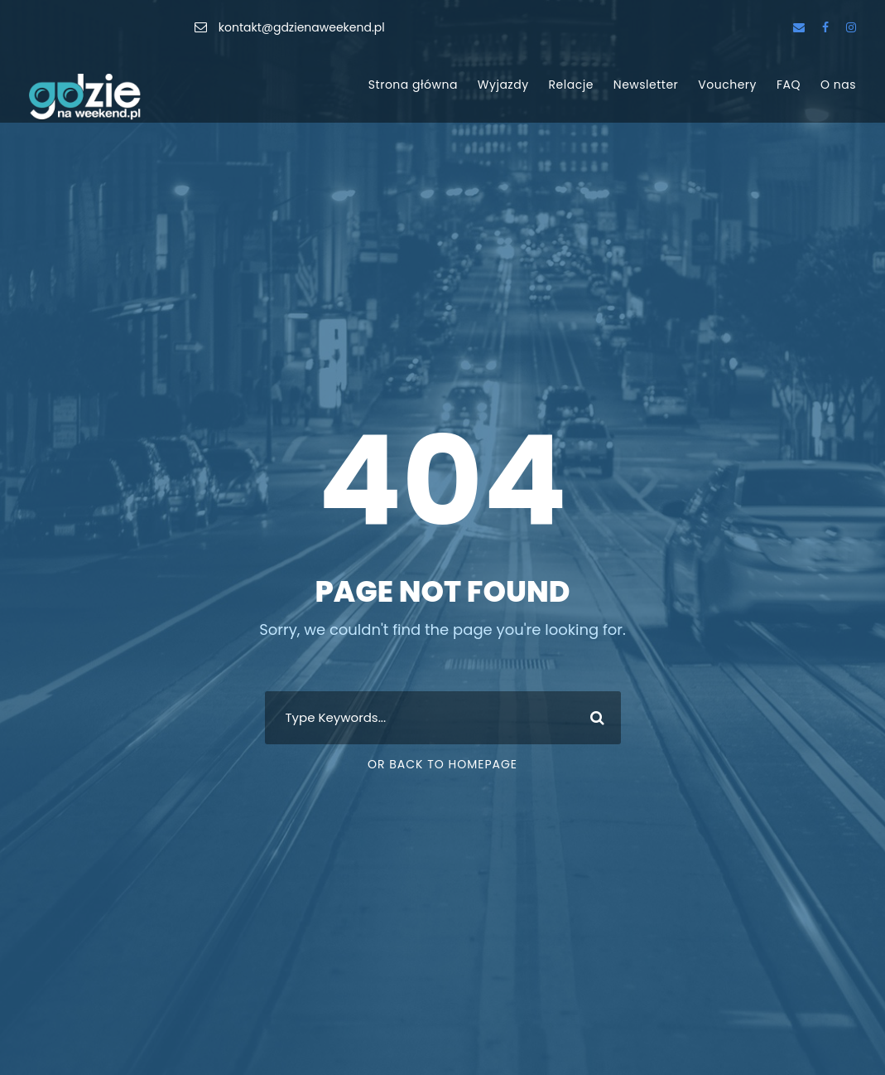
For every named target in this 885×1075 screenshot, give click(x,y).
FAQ (789, 84)
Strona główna (413, 84)
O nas (838, 84)
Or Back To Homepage (442, 764)
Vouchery (727, 84)
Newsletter (646, 84)
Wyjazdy (503, 84)
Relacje (571, 84)
